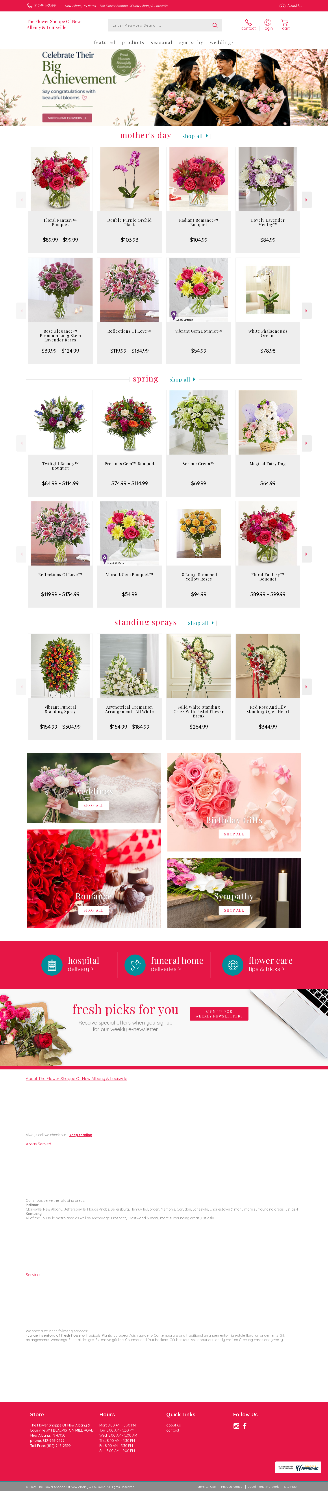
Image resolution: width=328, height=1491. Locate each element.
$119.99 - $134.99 (129, 350)
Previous (21, 200)
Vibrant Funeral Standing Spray (60, 709)
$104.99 (199, 239)
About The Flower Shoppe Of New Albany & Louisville (76, 1078)
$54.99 (198, 350)
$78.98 (268, 350)
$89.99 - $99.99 (60, 239)
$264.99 (199, 726)
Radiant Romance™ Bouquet (198, 222)
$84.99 (268, 239)
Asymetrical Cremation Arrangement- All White (129, 709)
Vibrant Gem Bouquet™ (198, 331)
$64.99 (268, 483)
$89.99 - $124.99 (60, 350)
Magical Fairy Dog (268, 463)
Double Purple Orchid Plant (129, 222)
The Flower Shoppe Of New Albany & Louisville (53, 24)
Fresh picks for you (125, 1016)
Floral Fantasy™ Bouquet (60, 222)
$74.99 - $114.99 (129, 483)
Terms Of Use (206, 1487)
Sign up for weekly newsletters (219, 1013)
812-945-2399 (45, 5)
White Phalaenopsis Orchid (268, 333)
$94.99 (198, 594)
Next (307, 200)
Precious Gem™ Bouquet (130, 463)
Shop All (192, 135)
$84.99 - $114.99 (60, 483)
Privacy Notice (231, 1487)
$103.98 (129, 239)
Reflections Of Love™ (129, 331)
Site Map (290, 1487)
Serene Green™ (199, 463)
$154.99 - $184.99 (129, 726)
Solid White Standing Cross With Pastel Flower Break (199, 711)
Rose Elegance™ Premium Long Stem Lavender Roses (60, 335)
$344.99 (268, 726)
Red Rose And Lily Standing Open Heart (267, 709)
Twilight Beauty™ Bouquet (60, 466)
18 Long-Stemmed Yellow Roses (198, 577)
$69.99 (198, 483)
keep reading (80, 1135)
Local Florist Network (263, 1487)
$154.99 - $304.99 (60, 726)
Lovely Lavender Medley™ (268, 222)
